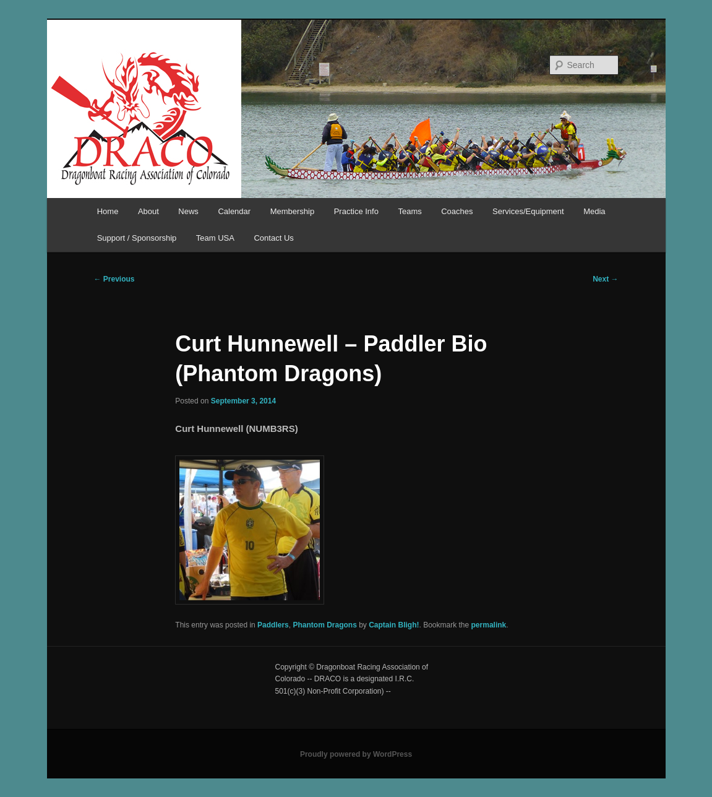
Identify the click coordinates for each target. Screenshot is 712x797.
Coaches (457, 211)
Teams (409, 211)
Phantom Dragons (324, 625)
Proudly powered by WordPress (356, 754)
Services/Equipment (528, 211)
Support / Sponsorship (137, 238)
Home (108, 211)
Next (605, 279)
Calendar (234, 211)
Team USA (215, 238)
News (188, 211)
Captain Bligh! (394, 625)
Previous (114, 279)
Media (594, 211)
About (148, 211)
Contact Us (273, 238)
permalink (489, 625)
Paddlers (273, 625)
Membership (292, 211)
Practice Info (356, 211)
